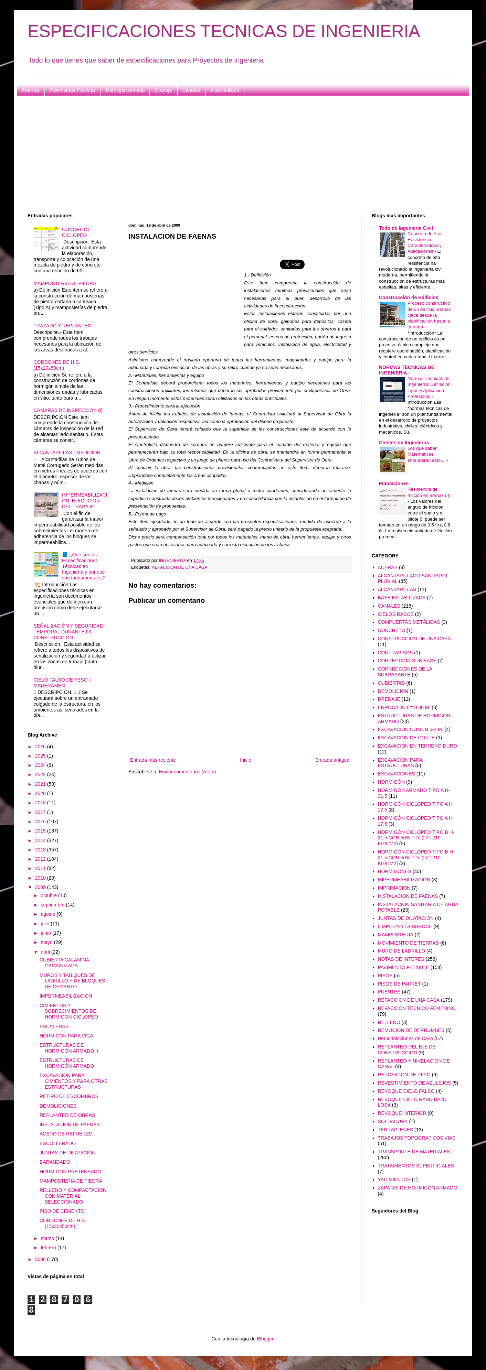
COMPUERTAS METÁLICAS (409, 622)
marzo (48, 1238)
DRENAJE (389, 699)
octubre (49, 895)
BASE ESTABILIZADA (402, 597)
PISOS (385, 975)
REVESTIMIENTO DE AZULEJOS (414, 1083)
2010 (41, 878)
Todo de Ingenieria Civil (406, 228)
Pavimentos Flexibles (72, 90)
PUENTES (389, 991)
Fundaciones (394, 483)
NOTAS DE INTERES (401, 959)
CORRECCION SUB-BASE (407, 660)
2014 (41, 840)
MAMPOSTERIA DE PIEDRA (65, 283)
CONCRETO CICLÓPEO (75, 232)
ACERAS (388, 567)
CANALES (389, 606)
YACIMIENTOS (394, 1179)
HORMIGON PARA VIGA (66, 1036)
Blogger (265, 1338)
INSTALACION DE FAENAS (70, 1124)
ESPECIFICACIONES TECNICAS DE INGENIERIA (224, 31)
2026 (41, 746)
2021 (41, 784)
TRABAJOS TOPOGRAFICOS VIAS (417, 1138)
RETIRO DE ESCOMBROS (69, 1096)
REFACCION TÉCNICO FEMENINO (417, 1008)
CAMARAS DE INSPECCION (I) (68, 410)
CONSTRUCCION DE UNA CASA (414, 638)
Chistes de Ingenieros (404, 442)
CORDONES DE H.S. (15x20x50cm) (57, 365)
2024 (41, 765)
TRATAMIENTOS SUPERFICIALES (416, 1165)
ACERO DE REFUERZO (66, 1134)
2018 (41, 802)
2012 (41, 859)
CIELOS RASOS (396, 614)
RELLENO (389, 1022)
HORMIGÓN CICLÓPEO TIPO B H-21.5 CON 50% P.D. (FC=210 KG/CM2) (416, 838)
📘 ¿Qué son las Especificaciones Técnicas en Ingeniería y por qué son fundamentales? (83, 566)
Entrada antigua (332, 760)
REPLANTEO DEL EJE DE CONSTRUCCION (407, 1049)
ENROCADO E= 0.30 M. (404, 707)
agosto (48, 914)
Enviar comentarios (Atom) (187, 771)
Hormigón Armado (125, 90)
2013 (41, 849)
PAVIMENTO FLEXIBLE (403, 967)
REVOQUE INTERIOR (402, 1113)
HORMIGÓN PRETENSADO (70, 1171)
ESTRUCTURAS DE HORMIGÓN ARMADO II (69, 1048)
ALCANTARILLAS (397, 589)
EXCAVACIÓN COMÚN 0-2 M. (410, 729)
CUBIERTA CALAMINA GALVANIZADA (64, 962)
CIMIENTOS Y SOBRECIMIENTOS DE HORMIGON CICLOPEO (69, 1011)
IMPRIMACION (394, 888)
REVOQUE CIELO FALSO (406, 1091)
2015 (41, 831)
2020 (41, 793)
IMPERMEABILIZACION (66, 996)
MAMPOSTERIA (395, 934)
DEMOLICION (393, 691)
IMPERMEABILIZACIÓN (404, 879)
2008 (41, 1259)
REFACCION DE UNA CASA (180, 567)
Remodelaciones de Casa (405, 1038)
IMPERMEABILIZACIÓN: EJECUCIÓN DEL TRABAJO (84, 500)
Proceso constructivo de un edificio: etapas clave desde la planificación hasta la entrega (429, 315)
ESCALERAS (54, 1026)
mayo (47, 942)
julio (46, 923)
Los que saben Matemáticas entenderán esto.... (427, 454)
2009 (41, 887)
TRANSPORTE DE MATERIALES (414, 1151)
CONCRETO (391, 630)
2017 (41, 812)
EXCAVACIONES (396, 773)
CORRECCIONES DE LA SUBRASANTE (405, 671)
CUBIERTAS (391, 683)
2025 (41, 756)
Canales (191, 90)
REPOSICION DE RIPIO (404, 1074)
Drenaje (163, 90)
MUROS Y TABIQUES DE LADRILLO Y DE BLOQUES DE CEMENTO (72, 981)
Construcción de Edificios (409, 297)
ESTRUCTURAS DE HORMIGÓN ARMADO (67, 1063)
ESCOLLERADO (58, 1143)
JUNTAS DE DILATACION (406, 918)
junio (46, 933)
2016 (41, 821)
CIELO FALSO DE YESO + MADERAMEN (63, 682)
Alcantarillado (224, 90)
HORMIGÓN (391, 782)
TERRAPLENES (395, 1129)
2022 (41, 774)
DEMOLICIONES (58, 1106)
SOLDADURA (393, 1121)
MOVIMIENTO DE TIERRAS (408, 943)
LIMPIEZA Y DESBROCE (405, 926)
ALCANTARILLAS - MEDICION (67, 452)
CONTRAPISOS (395, 652)
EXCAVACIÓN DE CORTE (406, 737)
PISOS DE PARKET (399, 984)
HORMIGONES (394, 871)
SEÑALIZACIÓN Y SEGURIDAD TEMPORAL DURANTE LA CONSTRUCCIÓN (69, 631)
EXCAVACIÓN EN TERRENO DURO (417, 746)
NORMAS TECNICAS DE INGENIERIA (406, 370)
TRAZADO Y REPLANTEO (63, 325)
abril (46, 952)
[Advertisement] (234, 154)
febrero (49, 1247)
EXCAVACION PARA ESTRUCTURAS (400, 763)
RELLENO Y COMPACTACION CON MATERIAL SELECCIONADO (73, 1196)
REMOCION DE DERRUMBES (411, 1030)
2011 (41, 868)
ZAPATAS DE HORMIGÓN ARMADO (417, 1187)
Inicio (245, 760)
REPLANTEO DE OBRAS (67, 1115)
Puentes (31, 90)
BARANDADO (55, 1162)
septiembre (53, 904)
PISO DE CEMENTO (62, 1211)
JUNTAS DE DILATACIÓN (68, 1152)
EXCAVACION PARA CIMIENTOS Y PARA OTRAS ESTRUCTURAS (74, 1081)
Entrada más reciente (153, 760)
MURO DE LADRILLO (401, 951)
